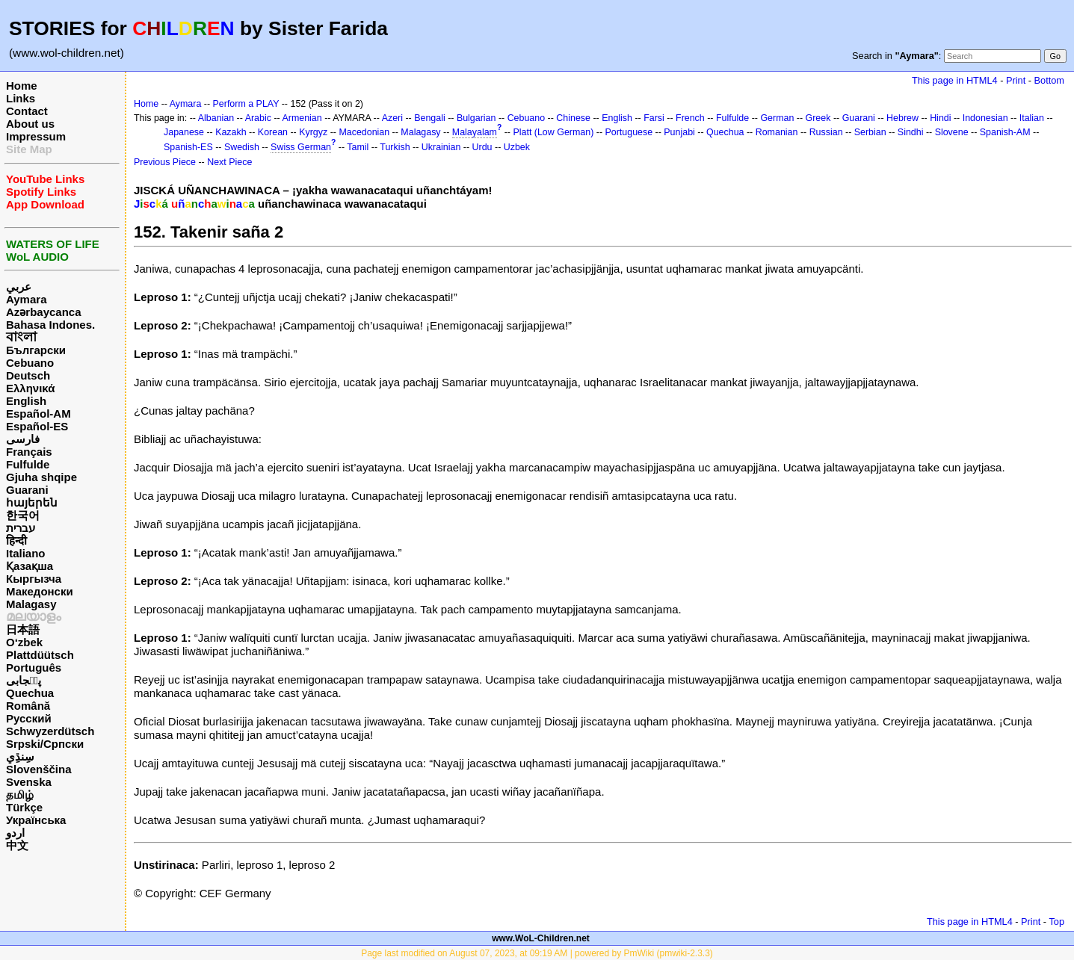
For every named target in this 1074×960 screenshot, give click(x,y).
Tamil (357, 147)
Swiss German (301, 147)
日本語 (23, 629)
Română (28, 705)
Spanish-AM (1005, 132)
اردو (15, 832)
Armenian (301, 118)
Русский (29, 718)
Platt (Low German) (553, 132)
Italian (1031, 118)
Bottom (1049, 80)
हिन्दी (16, 540)
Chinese (573, 118)
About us (30, 123)
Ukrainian (441, 147)
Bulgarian (476, 118)
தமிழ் (20, 794)
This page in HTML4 (955, 80)
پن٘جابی (23, 680)
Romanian (777, 132)
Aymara (26, 299)
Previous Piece (165, 162)
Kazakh (231, 132)
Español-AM (38, 413)
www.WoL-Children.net (541, 938)
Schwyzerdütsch (50, 731)
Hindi (940, 118)
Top (1056, 921)
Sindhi (911, 132)
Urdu (482, 147)
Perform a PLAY (246, 104)
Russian (826, 132)
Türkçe (24, 807)
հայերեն (32, 502)
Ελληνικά (30, 388)
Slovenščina (39, 769)
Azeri (392, 118)
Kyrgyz (313, 132)
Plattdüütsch (40, 654)
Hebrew (902, 118)
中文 (17, 845)
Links (20, 98)
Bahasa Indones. (50, 324)
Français (29, 451)
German (777, 118)
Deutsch (28, 375)
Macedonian (364, 132)
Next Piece (229, 162)
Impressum (36, 136)
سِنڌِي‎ (20, 756)
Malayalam (474, 132)
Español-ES (37, 426)
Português (33, 667)
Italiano (26, 553)
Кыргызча (33, 578)
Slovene (952, 132)
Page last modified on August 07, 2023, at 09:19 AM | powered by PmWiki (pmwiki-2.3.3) (537, 953)
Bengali (429, 118)
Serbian (870, 132)
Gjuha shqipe (41, 477)
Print (1015, 80)
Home (21, 85)
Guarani (27, 489)
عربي (18, 286)
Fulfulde (27, 464)
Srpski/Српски (45, 743)
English (26, 400)
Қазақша (29, 566)
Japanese (184, 132)
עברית (20, 527)
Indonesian (985, 118)
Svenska (29, 781)
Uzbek (517, 147)
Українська (36, 820)
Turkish (395, 147)
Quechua (30, 693)
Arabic (258, 118)
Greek (818, 118)
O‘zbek (24, 642)
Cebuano (30, 362)
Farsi (654, 118)
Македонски (39, 591)
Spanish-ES (188, 147)
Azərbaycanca (43, 312)
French (690, 118)
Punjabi (679, 132)
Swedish (241, 147)
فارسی (23, 439)
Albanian (216, 118)
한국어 (23, 515)
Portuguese (629, 132)
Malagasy (31, 604)
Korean (273, 132)
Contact (27, 111)
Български (36, 350)
